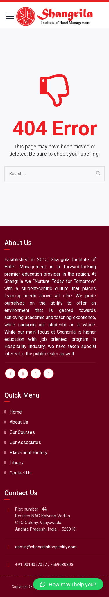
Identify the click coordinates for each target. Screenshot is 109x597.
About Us (19, 422)
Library (17, 462)
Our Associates (25, 442)
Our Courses (22, 432)
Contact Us (21, 473)
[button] (68, 584)
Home (16, 412)
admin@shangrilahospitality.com (46, 546)
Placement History (28, 452)
